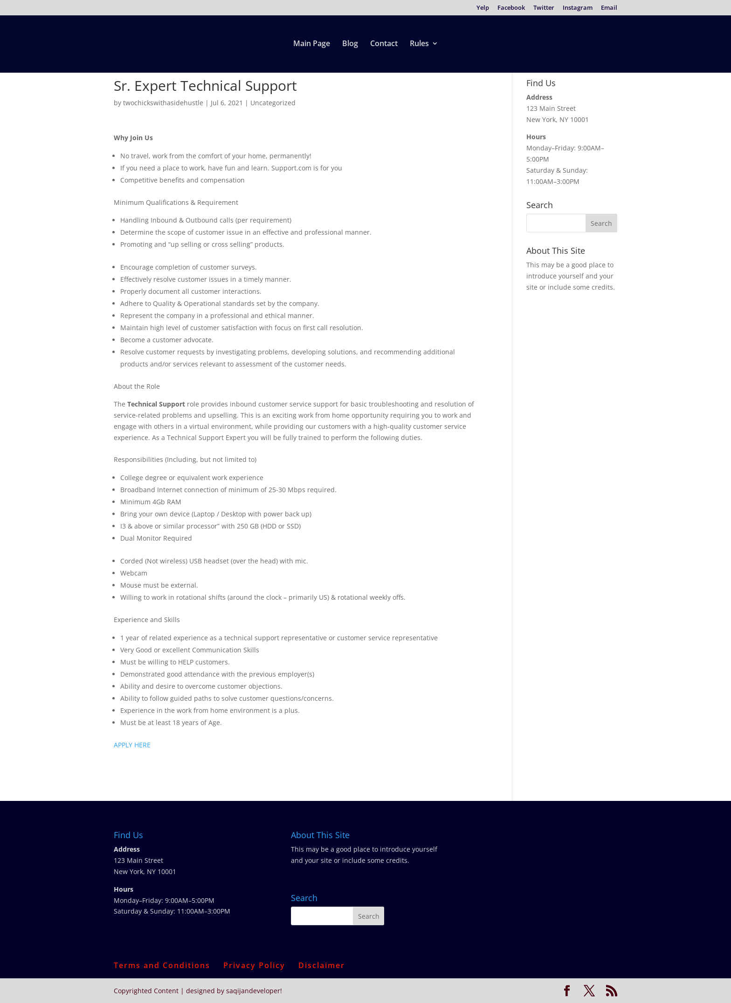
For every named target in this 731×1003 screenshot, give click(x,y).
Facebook (511, 8)
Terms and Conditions (162, 965)
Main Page (311, 44)
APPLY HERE (132, 744)
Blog (350, 44)
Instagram (578, 8)
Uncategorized (273, 102)
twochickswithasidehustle (163, 102)
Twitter (543, 8)
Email (609, 8)
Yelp (482, 8)
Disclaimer (321, 965)
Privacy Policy (254, 965)
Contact (384, 44)
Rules (419, 44)
